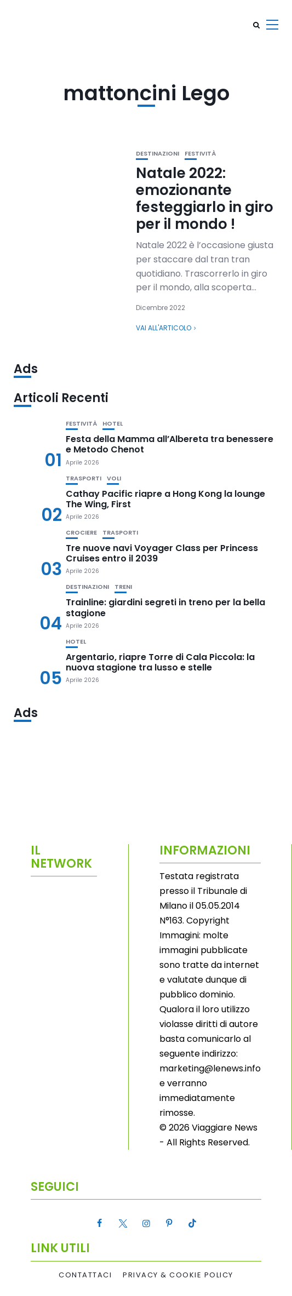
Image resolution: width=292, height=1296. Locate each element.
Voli (114, 478)
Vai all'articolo (163, 327)
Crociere (81, 533)
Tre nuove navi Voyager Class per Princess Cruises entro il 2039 (162, 553)
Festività (200, 154)
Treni (123, 587)
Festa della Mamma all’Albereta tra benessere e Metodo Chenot (169, 444)
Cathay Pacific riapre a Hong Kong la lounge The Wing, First (165, 499)
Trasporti (83, 478)
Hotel (112, 424)
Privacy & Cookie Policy (178, 1275)
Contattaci (85, 1275)
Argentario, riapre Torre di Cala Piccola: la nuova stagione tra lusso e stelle (160, 662)
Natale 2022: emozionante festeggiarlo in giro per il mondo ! (204, 198)
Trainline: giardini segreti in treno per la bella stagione (165, 607)
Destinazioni (157, 154)
